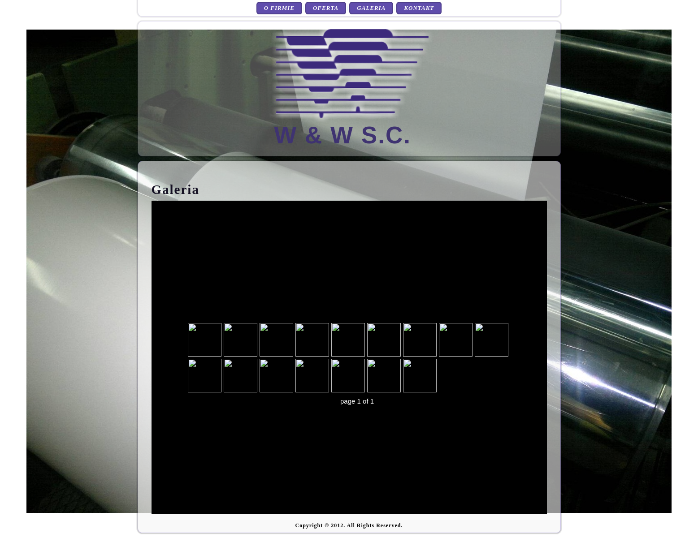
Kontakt (419, 7)
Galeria (371, 7)
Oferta (325, 7)
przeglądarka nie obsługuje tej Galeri (349, 357)
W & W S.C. (342, 135)
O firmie (279, 7)
